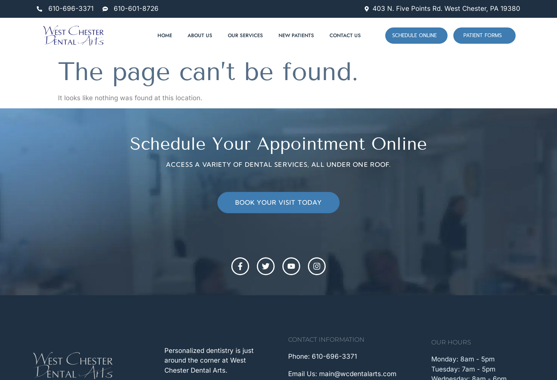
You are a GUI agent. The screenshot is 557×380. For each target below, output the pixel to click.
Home (164, 35)
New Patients (296, 35)
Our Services (245, 35)
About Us (200, 35)
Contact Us (345, 35)
